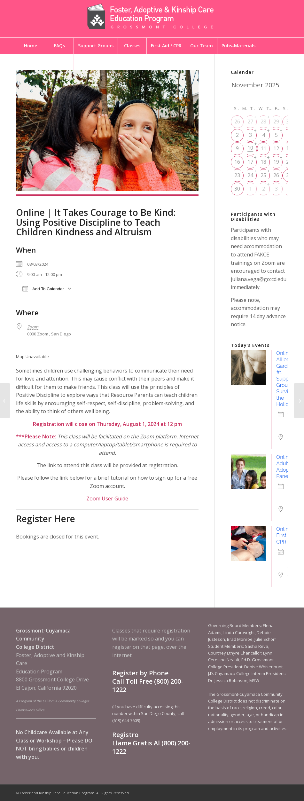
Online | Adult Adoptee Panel (286, 466)
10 (250, 147)
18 (263, 161)
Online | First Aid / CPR (288, 535)
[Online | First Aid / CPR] (299, 400)
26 (237, 121)
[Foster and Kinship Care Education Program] (152, 18)
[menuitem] (30, 46)
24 (250, 175)
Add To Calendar (43, 288)
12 (276, 148)
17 (250, 161)
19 (276, 161)
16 (237, 161)
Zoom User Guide (107, 498)
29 (276, 121)
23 (237, 175)
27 (250, 121)
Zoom (32, 327)
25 (263, 175)
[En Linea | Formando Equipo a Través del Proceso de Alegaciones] (5, 400)
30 (237, 188)
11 (263, 148)
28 (263, 121)
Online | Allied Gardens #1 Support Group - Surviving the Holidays (287, 378)
